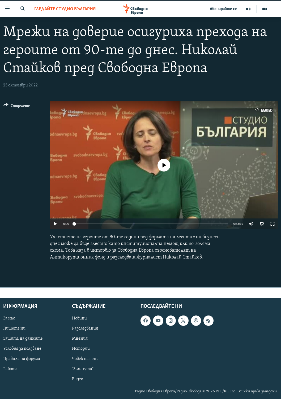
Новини (79, 318)
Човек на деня (85, 359)
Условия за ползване (22, 349)
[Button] (16, 106)
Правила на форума (21, 359)
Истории (81, 349)
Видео (77, 379)
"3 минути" (82, 369)
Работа (10, 369)
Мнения (80, 338)
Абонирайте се (223, 9)
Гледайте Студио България (65, 9)
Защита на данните (23, 338)
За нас (9, 318)
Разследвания (85, 328)
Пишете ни (14, 328)
